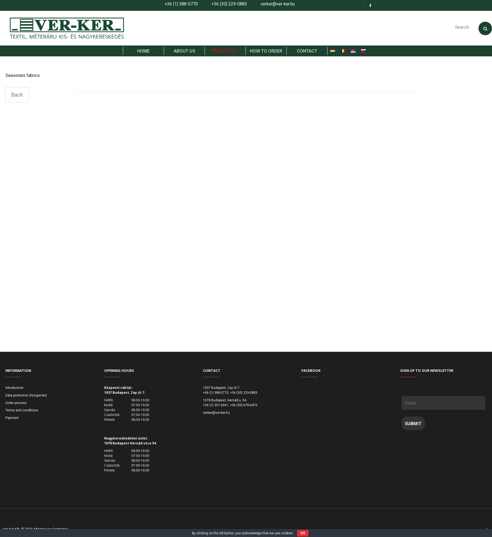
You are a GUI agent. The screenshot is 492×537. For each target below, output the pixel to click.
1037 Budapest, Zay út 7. (221, 388)
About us (184, 51)
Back (17, 95)
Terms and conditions (21, 410)
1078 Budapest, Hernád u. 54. (225, 400)
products (223, 51)
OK (302, 533)
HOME (143, 51)
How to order (266, 51)
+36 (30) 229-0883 (229, 3)
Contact (307, 51)
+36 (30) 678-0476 (243, 405)
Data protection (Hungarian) (26, 395)
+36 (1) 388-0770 (181, 3)
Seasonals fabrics (22, 75)
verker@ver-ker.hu (278, 3)
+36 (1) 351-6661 (215, 405)
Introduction (14, 388)
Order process (16, 403)
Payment (12, 418)
